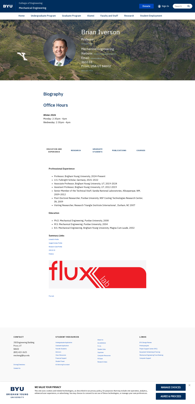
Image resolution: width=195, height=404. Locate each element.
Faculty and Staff (109, 15)
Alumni (90, 15)
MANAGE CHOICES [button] (171, 387)
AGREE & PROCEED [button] (171, 396)
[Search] (182, 6)
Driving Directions (22, 364)
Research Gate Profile (59, 246)
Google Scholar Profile (60, 242)
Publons (53, 253)
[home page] (8, 6)
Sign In (165, 6)
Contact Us (19, 368)
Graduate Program (71, 15)
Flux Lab (53, 295)
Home (22, 15)
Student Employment (151, 15)
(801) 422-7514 (92, 70)
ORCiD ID (53, 250)
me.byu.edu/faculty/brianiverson (116, 53)
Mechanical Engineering (37, 7)
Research (129, 15)
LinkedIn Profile (56, 239)
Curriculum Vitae (92, 43)
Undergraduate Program (43, 15)
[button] (190, 387)
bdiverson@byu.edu (104, 58)
